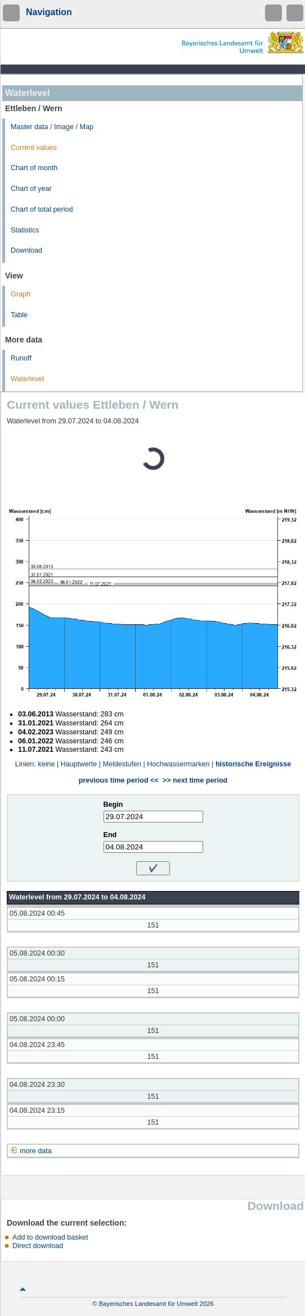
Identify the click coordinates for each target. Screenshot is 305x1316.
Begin (113, 804)
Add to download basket (50, 1237)
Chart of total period (42, 209)
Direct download (37, 1246)
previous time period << (119, 780)
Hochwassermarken (178, 764)
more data (36, 1151)
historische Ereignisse (253, 764)
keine (46, 764)
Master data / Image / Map (52, 127)
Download (26, 250)
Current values (34, 148)
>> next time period (195, 780)
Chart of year (31, 189)
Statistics (25, 230)
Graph (20, 294)
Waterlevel (27, 379)
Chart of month (34, 168)
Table (19, 315)
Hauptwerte (79, 764)
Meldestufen (121, 764)
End (110, 835)
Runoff (21, 358)
